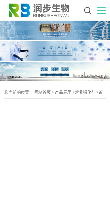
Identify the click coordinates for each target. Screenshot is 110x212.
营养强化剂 (85, 92)
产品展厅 (63, 92)
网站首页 (42, 92)
